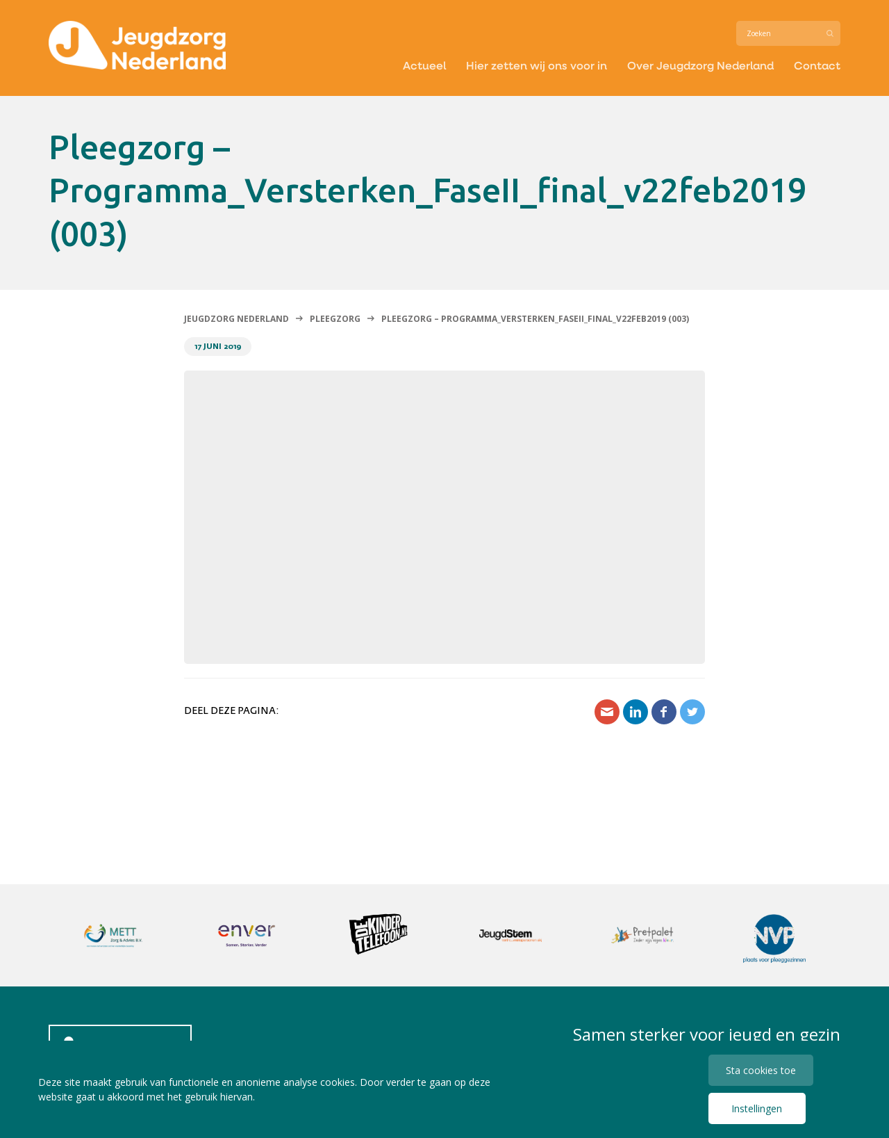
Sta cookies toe (761, 1070)
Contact (817, 65)
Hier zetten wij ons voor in (536, 65)
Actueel (424, 65)
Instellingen (756, 1108)
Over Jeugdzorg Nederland (700, 65)
